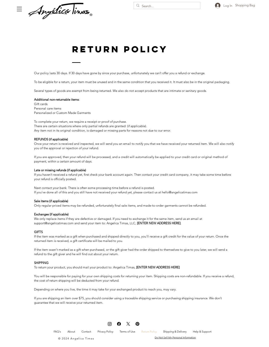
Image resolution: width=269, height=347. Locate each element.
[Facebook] (118, 323)
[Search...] (166, 6)
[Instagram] (109, 323)
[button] (19, 9)
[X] (128, 323)
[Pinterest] (137, 323)
